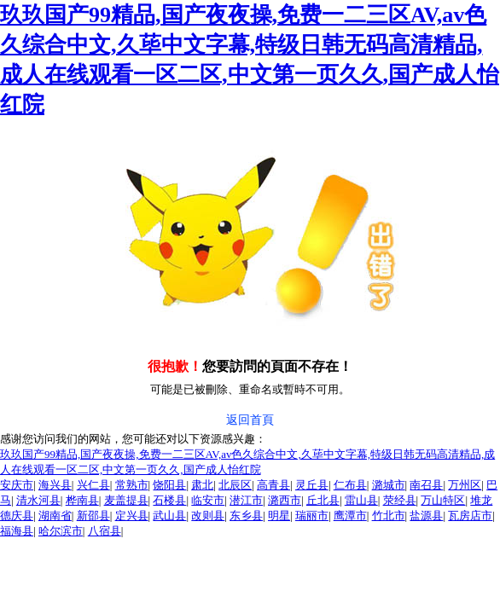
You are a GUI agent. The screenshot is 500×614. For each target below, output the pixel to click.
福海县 (16, 530)
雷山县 (361, 500)
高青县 (273, 484)
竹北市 (388, 515)
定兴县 (131, 515)
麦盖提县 (126, 500)
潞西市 (284, 500)
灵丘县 (311, 484)
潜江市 (246, 500)
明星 (279, 515)
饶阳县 (169, 484)
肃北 (202, 484)
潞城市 (388, 484)
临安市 (207, 500)
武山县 (169, 515)
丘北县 (323, 500)
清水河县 (38, 500)
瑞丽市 (311, 515)
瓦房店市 (470, 515)
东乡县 (246, 515)
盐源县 (426, 515)
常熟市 (131, 484)
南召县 (426, 484)
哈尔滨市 (60, 530)
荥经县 (399, 500)
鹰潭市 (350, 515)
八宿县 (104, 530)
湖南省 (55, 515)
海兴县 (55, 484)
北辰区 (235, 484)
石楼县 (169, 500)
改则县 (207, 515)
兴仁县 (93, 484)
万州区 (464, 484)
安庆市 (16, 484)
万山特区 (443, 500)
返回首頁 (250, 420)
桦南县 (82, 500)
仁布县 (350, 484)
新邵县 (93, 515)
